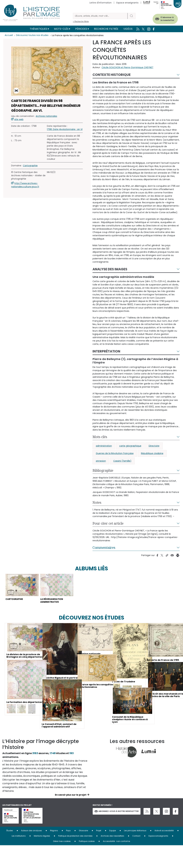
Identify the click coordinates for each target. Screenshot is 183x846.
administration (104, 445)
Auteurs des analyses (31, 831)
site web (18, 119)
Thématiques (38, 29)
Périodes (81, 29)
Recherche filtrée (106, 29)
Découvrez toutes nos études (32, 35)
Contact (136, 836)
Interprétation (106, 351)
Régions (54, 831)
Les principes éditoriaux (135, 831)
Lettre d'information (101, 3)
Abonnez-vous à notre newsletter (117, 812)
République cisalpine (152, 453)
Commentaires (104, 547)
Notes (97, 502)
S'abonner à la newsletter (165, 18)
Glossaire (83, 831)
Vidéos (127, 29)
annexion (101, 460)
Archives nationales (46, 116)
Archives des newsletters (112, 836)
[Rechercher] (100, 16)
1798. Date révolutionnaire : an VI (64, 129)
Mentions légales (42, 836)
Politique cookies (87, 842)
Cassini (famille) (122, 460)
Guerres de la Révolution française (115, 453)
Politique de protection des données (75, 836)
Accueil (9, 35)
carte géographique (130, 445)
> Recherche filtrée (81, 21)
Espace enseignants (127, 3)
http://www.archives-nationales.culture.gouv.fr (25, 185)
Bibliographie (103, 470)
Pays (68, 831)
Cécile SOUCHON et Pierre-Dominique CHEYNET (127, 67)
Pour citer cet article (108, 523)
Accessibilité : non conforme (116, 842)
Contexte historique (112, 74)
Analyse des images (110, 269)
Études (9, 831)
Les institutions (19, 836)
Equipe (112, 831)
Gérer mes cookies (62, 842)
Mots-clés (61, 29)
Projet (98, 831)
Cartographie (30, 165)
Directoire (154, 445)
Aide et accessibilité (164, 831)
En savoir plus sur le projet (70, 795)
